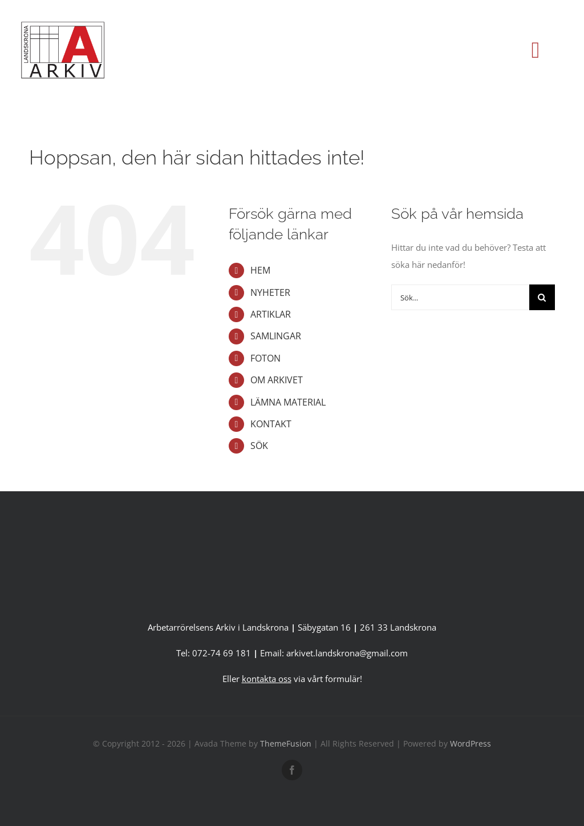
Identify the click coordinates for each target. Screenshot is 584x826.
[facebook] (292, 770)
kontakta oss (266, 678)
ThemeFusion (285, 743)
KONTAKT (270, 424)
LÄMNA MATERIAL (288, 402)
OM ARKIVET (276, 380)
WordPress (470, 743)
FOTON (265, 358)
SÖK (259, 445)
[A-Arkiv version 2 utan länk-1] (292, 535)
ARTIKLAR (270, 314)
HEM (260, 270)
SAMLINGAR (275, 336)
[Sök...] (460, 297)
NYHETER (270, 292)
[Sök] (542, 297)
